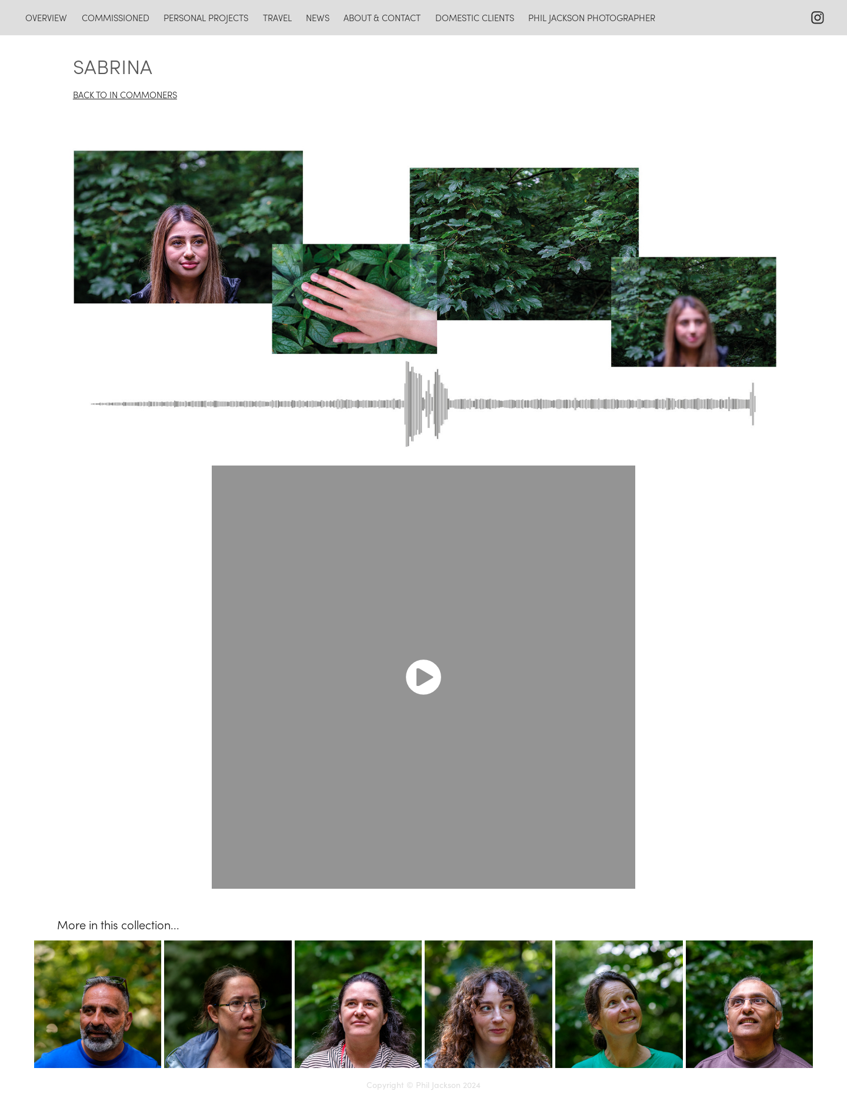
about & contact (382, 18)
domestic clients (474, 18)
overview (46, 18)
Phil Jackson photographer (591, 18)
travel (277, 18)
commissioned (115, 18)
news (317, 18)
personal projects (206, 18)
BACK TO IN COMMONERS (125, 95)
